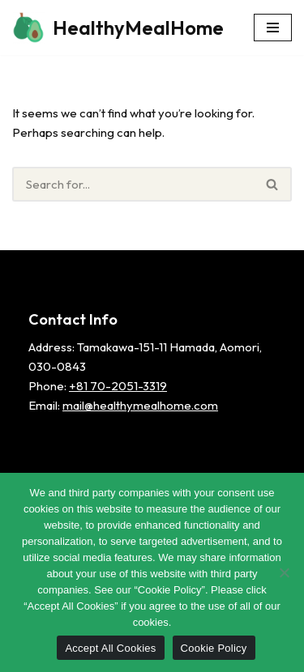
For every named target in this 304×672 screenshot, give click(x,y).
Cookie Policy (214, 648)
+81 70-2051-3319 (118, 385)
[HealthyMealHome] (118, 27)
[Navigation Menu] (273, 27)
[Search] (133, 184)
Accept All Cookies (110, 648)
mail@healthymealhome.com (140, 405)
